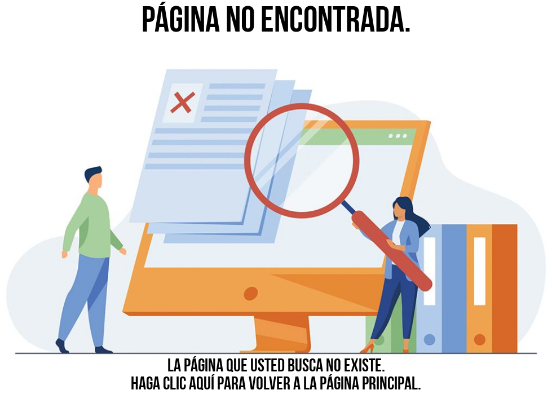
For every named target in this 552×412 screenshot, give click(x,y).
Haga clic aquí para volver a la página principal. (276, 385)
